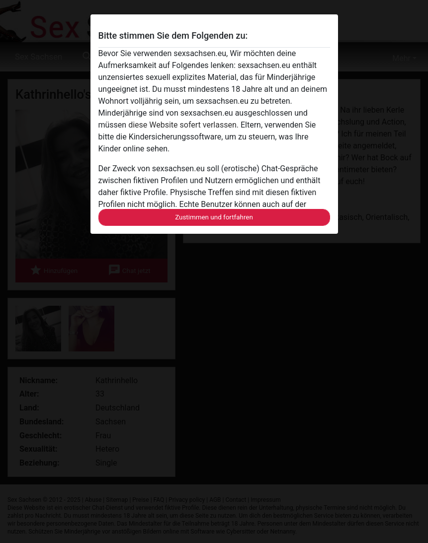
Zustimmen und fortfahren (214, 217)
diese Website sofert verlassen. (183, 125)
